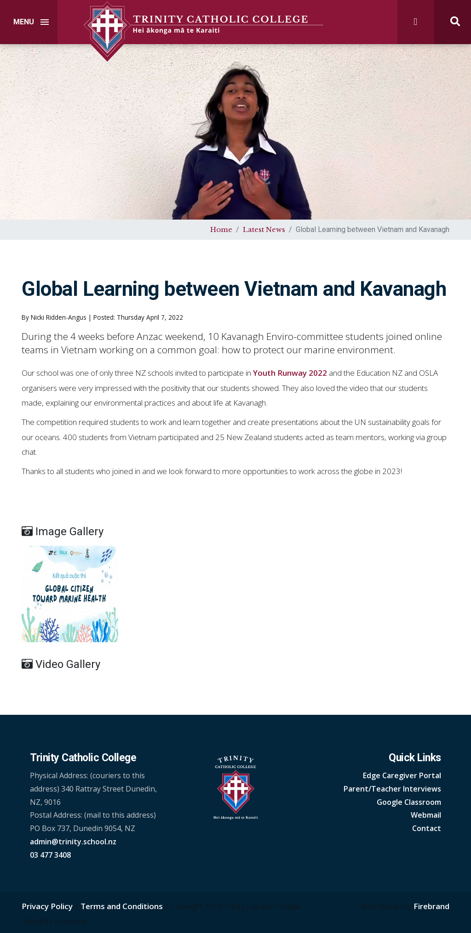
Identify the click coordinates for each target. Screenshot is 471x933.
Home (221, 229)
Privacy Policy (47, 906)
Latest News (264, 229)
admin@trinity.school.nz (73, 842)
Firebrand (431, 906)
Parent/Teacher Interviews (392, 789)
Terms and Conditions (121, 906)
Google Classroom (409, 802)
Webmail (426, 815)
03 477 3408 (50, 855)
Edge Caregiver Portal (402, 775)
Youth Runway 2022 (290, 373)
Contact (426, 828)
